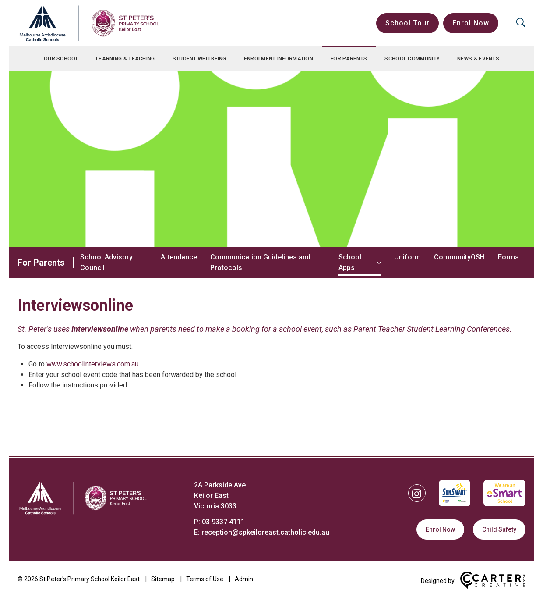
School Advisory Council (106, 262)
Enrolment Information (278, 59)
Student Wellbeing (199, 59)
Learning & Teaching (125, 59)
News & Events (478, 59)
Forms (508, 257)
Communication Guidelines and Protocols (260, 262)
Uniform (407, 257)
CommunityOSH (459, 257)
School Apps (349, 262)
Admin (244, 570)
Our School (61, 59)
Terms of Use (204, 570)
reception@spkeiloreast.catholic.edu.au (265, 523)
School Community (412, 59)
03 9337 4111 (223, 513)
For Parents (349, 59)
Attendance (179, 257)
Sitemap (163, 570)
